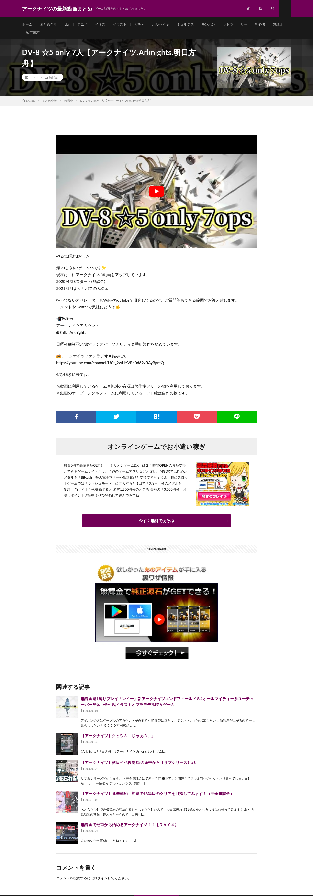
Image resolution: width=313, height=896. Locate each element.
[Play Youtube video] (156, 192)
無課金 (278, 24)
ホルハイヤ (160, 24)
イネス (100, 24)
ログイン (101, 879)
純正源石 (33, 33)
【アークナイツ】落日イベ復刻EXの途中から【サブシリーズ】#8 (138, 764)
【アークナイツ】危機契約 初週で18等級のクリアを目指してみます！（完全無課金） (157, 795)
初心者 (260, 24)
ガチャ (139, 24)
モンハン (208, 24)
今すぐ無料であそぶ (156, 522)
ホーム (27, 24)
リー (244, 24)
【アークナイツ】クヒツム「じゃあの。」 (118, 737)
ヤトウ (228, 24)
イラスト (120, 24)
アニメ (82, 24)
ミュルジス (185, 24)
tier (67, 24)
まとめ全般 (48, 24)
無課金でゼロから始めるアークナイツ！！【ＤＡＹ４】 (130, 826)
